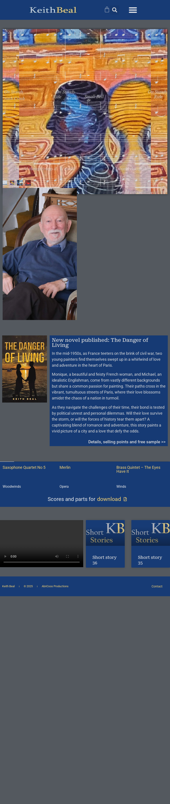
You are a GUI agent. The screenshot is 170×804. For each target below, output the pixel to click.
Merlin (65, 467)
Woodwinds (12, 486)
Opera (64, 486)
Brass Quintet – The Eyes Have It (138, 469)
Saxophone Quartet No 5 (24, 467)
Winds (121, 486)
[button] (114, 10)
